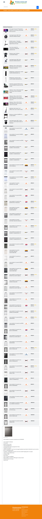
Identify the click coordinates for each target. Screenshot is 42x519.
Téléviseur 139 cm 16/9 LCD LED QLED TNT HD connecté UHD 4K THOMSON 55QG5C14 (15, 67)
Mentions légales (25, 509)
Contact (23, 508)
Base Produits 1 (25, 511)
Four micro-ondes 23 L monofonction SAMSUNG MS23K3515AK (14, 48)
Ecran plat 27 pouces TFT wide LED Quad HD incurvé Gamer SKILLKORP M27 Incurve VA (16, 30)
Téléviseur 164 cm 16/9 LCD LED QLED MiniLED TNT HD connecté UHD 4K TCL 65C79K (15, 103)
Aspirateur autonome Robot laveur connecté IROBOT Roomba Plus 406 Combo (16, 85)
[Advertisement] (21, 19)
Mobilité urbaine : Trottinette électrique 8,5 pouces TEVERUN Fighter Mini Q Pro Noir (15, 42)
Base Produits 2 (25, 512)
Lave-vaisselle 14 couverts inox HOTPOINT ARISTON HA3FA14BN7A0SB (15, 269)
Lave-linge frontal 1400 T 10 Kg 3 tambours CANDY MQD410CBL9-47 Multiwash (16, 121)
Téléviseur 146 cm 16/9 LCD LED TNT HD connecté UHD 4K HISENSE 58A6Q (16, 91)
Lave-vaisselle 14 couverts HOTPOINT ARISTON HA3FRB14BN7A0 (14, 208)
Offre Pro (23, 513)
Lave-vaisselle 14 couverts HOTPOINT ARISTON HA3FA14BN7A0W (14, 251)
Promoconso (17, 507)
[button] (4, 2)
